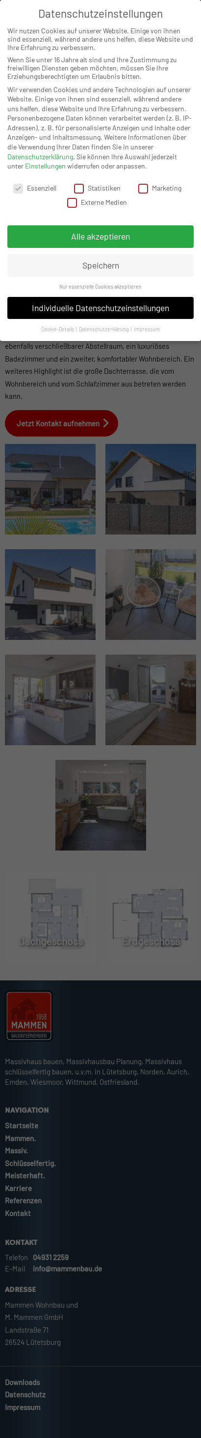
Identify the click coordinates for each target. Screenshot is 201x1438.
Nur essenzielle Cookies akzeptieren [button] (100, 287)
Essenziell (34, 189)
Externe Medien (97, 203)
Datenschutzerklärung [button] (104, 329)
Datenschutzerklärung (40, 157)
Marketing (159, 189)
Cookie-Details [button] (58, 329)
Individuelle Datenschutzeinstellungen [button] (100, 308)
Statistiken (97, 189)
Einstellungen (45, 167)
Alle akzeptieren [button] (100, 237)
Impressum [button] (147, 329)
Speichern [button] (100, 266)
